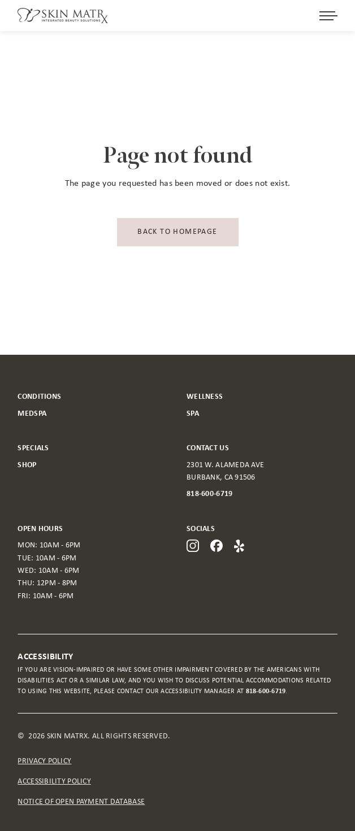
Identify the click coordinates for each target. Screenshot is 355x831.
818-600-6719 (209, 494)
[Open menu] (328, 15)
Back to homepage (177, 232)
